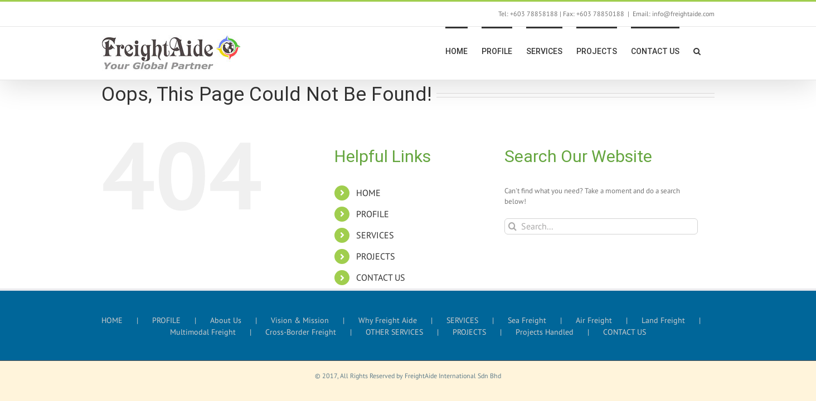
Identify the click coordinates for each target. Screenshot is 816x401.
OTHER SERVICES (394, 332)
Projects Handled (545, 332)
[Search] (512, 226)
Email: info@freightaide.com (674, 13)
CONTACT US (380, 277)
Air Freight (594, 320)
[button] (711, 50)
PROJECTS (375, 256)
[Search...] (601, 226)
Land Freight (663, 320)
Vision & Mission (300, 320)
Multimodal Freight (203, 332)
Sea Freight (527, 320)
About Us (225, 320)
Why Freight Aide (387, 320)
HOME (368, 192)
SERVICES (375, 235)
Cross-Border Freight (300, 332)
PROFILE (372, 213)
